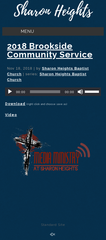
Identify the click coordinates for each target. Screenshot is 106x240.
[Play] (10, 92)
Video (11, 115)
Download (15, 104)
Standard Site (53, 225)
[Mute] (80, 92)
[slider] (45, 91)
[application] (53, 91)
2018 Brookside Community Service (50, 50)
